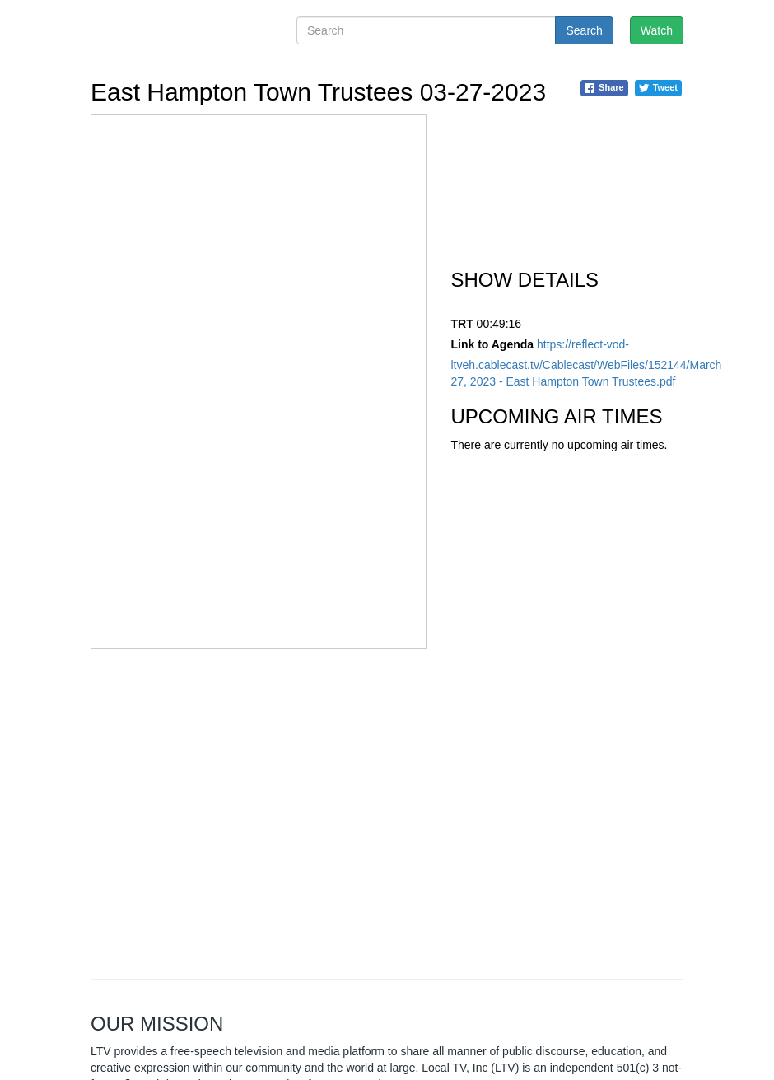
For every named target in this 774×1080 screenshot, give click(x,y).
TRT (462, 323)
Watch (657, 30)
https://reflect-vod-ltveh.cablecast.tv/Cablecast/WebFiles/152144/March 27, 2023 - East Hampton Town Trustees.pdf (586, 363)
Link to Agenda (492, 344)
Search (584, 30)
